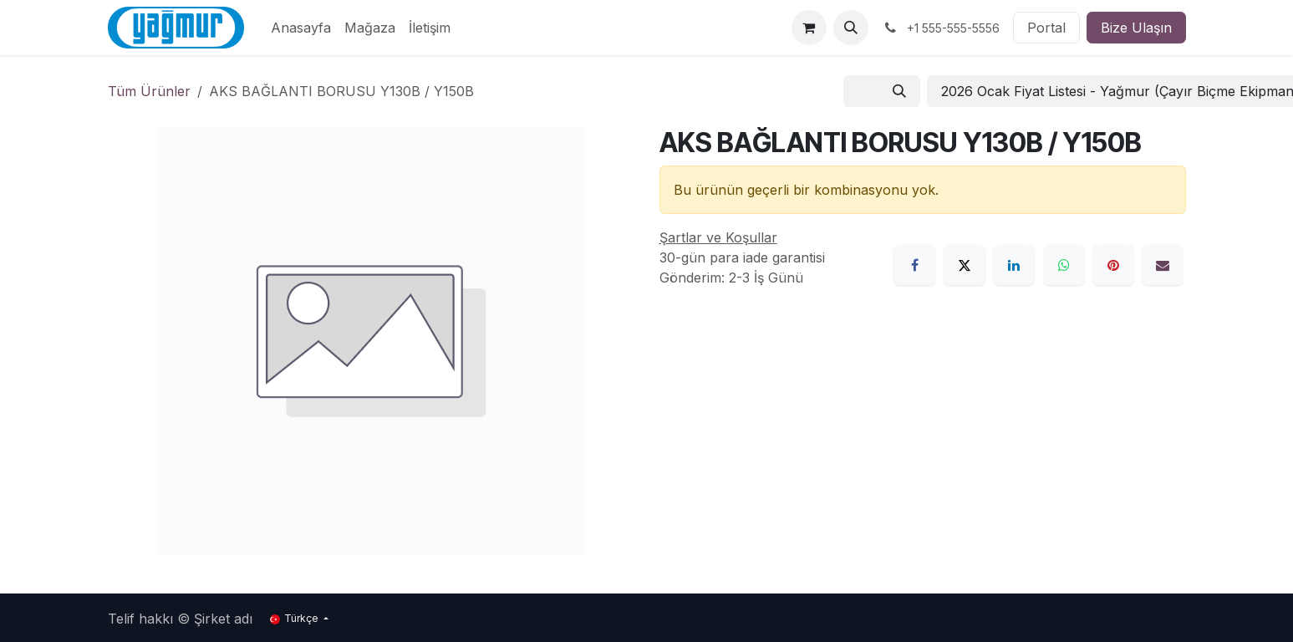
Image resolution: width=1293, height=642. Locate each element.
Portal (1046, 27)
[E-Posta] (1163, 265)
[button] (850, 27)
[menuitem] (301, 27)
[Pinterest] (1113, 265)
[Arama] (899, 91)
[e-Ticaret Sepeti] (809, 27)
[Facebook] (914, 265)
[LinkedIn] (1014, 265)
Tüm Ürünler (149, 91)
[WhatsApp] (1064, 265)
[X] (964, 265)
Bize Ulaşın (1136, 27)
